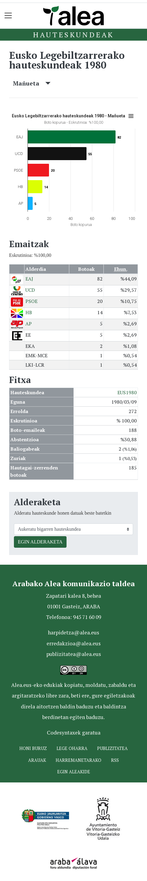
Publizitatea (112, 748)
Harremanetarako (78, 760)
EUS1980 (127, 392)
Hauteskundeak (73, 34)
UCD (30, 290)
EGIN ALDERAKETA (40, 541)
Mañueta (32, 83)
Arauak (37, 760)
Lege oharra (72, 748)
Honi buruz (33, 748)
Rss (115, 760)
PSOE (31, 301)
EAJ (29, 278)
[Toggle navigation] (8, 15)
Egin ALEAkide (73, 772)
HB (28, 312)
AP (28, 323)
